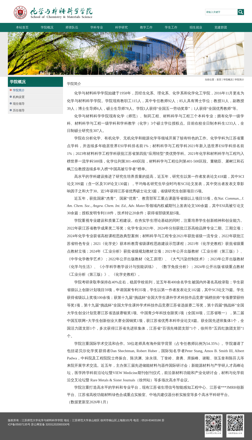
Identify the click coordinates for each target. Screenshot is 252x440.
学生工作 (171, 27)
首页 (219, 79)
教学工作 (146, 27)
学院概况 (47, 27)
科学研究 (121, 27)
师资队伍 (72, 27)
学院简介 (239, 79)
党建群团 (220, 27)
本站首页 (22, 27)
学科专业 (96, 27)
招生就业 (196, 27)
